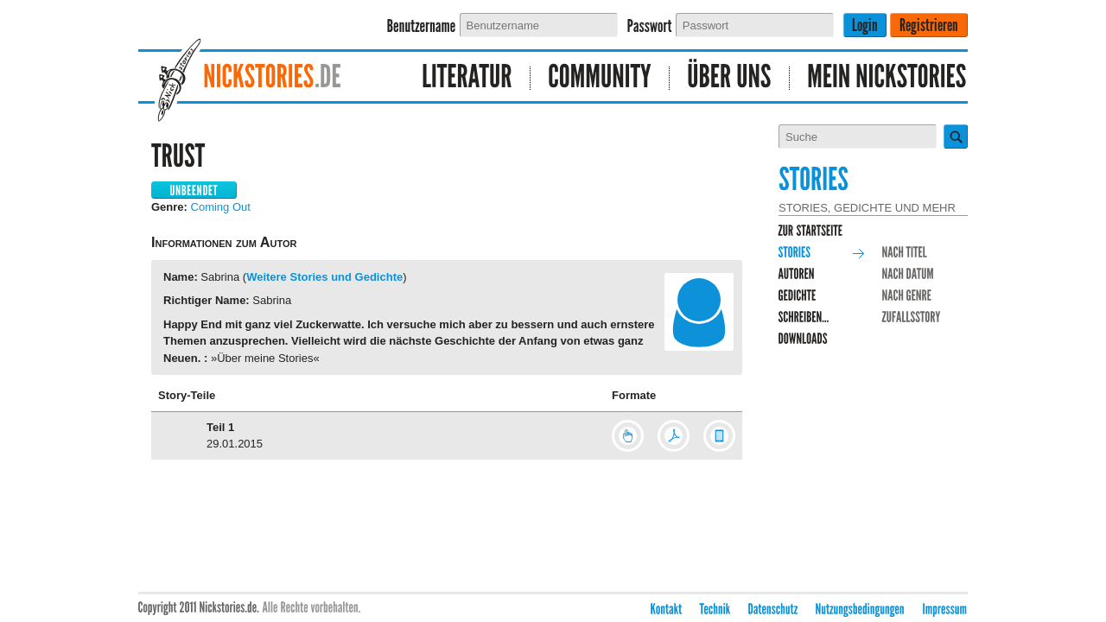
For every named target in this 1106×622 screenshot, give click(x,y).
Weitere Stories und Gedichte (324, 276)
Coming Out (221, 206)
